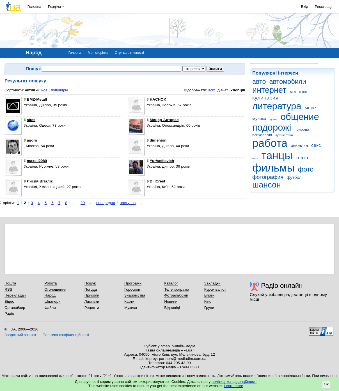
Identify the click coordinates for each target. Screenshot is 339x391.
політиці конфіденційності (234, 382)
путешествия (284, 135)
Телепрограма (176, 289)
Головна (34, 6)
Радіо (9, 313)
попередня (105, 203)
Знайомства (134, 295)
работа (269, 143)
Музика (130, 308)
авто (259, 81)
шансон (266, 184)
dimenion (157, 140)
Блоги (209, 295)
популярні (59, 90)
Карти (129, 301)
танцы (277, 155)
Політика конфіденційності (66, 335)
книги (303, 91)
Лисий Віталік (38, 181)
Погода (90, 289)
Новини (170, 301)
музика (259, 118)
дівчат (222, 90)
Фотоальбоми (176, 295)
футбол (294, 177)
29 (83, 203)
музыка (273, 119)
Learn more (233, 386)
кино (293, 91)
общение (300, 117)
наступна (128, 203)
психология (262, 135)
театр (302, 157)
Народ (50, 295)
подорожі (271, 127)
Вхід (304, 6)
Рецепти (91, 308)
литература (276, 106)
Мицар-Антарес (163, 120)
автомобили (287, 81)
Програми (132, 283)
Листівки (91, 301)
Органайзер (14, 308)
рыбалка (299, 145)
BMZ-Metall (35, 99)
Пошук (90, 283)
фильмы (273, 168)
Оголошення (55, 289)
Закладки (212, 283)
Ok (326, 384)
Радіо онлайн (282, 285)
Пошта (10, 283)
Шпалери (52, 301)
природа (301, 129)
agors (30, 140)
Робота (50, 283)
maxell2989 (35, 161)
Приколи (91, 295)
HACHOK (156, 99)
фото (306, 169)
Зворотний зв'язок (20, 335)
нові (44, 90)
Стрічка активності (129, 53)
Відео (9, 301)
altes (30, 120)
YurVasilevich (160, 161)
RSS (8, 289)
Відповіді (172, 308)
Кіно (208, 301)
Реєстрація (324, 6)
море (310, 107)
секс (316, 145)
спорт (255, 158)
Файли (50, 308)
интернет (269, 89)
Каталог (171, 283)
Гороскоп (132, 289)
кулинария (265, 98)
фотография (267, 177)
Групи (209, 308)
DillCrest (156, 181)
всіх (211, 90)
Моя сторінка (98, 53)
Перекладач (15, 295)
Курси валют (215, 289)
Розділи (54, 6)
